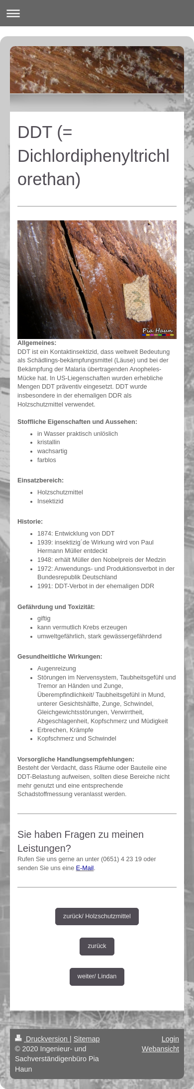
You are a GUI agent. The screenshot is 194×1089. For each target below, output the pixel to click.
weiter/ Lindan (97, 976)
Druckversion (42, 1039)
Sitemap (87, 1039)
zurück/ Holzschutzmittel (97, 916)
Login (170, 1039)
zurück (97, 946)
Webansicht (160, 1049)
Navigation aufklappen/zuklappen (97, 13)
